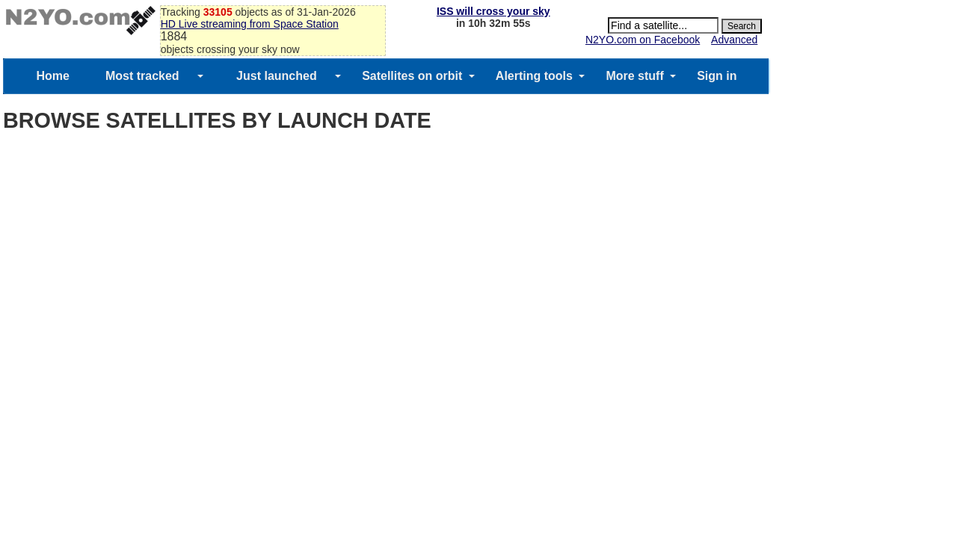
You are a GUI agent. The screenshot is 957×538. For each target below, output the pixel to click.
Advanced (734, 40)
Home (52, 75)
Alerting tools (534, 75)
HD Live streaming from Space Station (250, 24)
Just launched (276, 75)
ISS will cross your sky (493, 11)
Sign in (716, 75)
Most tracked (142, 75)
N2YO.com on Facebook (642, 40)
